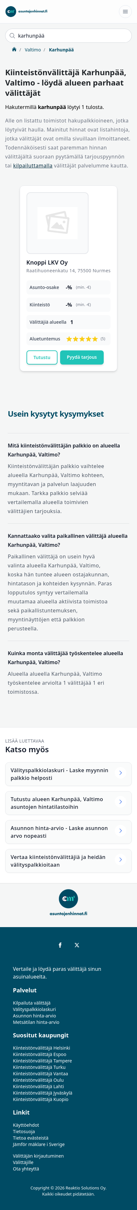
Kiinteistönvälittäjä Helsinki (41, 1048)
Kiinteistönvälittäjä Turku (39, 1067)
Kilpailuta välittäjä (31, 1003)
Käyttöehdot (26, 1125)
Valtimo (32, 50)
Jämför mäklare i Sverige (39, 1144)
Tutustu (42, 357)
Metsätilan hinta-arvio (36, 1022)
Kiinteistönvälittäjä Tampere (42, 1061)
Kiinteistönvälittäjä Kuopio (40, 1099)
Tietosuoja (24, 1131)
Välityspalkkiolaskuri (34, 1009)
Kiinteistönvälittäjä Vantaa (40, 1073)
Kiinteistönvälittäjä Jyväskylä (42, 1093)
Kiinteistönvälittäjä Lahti (38, 1086)
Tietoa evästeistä (30, 1138)
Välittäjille (23, 1162)
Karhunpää (61, 50)
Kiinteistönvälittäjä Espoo (39, 1054)
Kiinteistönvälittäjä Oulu (38, 1080)
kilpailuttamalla (33, 165)
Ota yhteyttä (26, 1169)
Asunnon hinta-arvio (34, 1016)
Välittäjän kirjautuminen (38, 1156)
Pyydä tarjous (82, 357)
